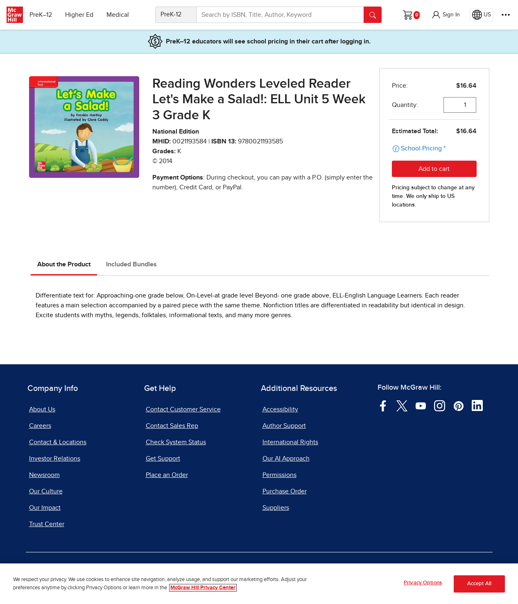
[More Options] (505, 14)
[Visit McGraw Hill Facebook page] (383, 405)
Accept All (479, 583)
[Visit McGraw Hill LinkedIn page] (477, 405)
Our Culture (46, 491)
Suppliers (275, 507)
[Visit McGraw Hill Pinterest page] (458, 405)
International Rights (290, 442)
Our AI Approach (286, 458)
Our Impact (45, 507)
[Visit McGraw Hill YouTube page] (420, 405)
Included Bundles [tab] (131, 264)
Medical (121, 14)
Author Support (284, 425)
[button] (445, 14)
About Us (42, 409)
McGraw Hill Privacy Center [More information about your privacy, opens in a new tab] (202, 587)
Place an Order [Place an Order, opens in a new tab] (167, 475)
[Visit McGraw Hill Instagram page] (439, 405)
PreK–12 (44, 14)
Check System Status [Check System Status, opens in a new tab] (176, 442)
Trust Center (46, 524)
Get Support (163, 458)
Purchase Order (284, 491)
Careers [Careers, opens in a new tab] (40, 425)
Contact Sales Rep (172, 425)
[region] (259, 583)
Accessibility (280, 409)
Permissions (279, 475)
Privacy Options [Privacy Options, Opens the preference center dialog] (423, 583)
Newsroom (44, 475)
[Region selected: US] (481, 14)
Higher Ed (82, 14)
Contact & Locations (57, 442)
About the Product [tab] (63, 264)
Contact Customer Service (183, 409)
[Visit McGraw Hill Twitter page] (401, 405)
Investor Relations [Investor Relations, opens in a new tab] (54, 458)
